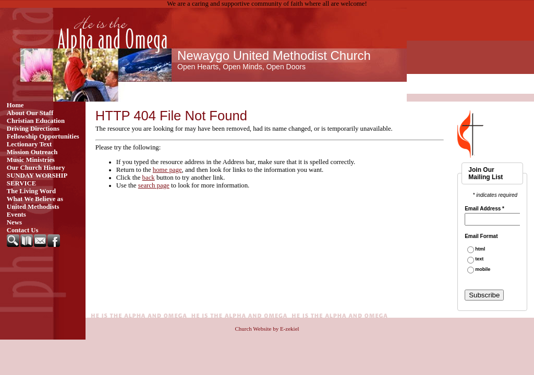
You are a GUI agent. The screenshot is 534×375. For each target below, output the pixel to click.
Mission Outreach (32, 152)
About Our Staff (30, 113)
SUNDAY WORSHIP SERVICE (37, 179)
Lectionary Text (29, 144)
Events (16, 214)
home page (167, 169)
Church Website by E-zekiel (267, 329)
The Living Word (31, 191)
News (14, 222)
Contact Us (23, 230)
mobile (482, 269)
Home (15, 105)
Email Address (484, 208)
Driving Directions (33, 128)
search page (153, 185)
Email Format (481, 236)
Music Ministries (31, 160)
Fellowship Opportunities (43, 136)
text (479, 259)
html (480, 249)
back (148, 177)
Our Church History (36, 167)
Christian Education (36, 120)
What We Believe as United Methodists (35, 202)
